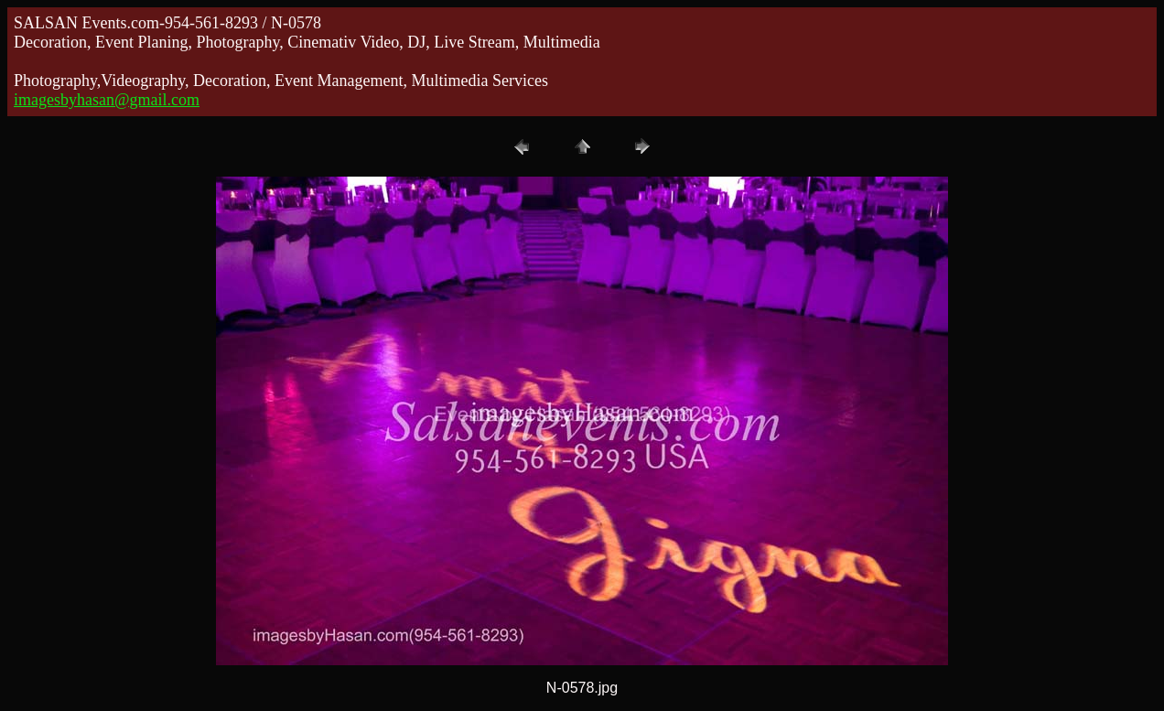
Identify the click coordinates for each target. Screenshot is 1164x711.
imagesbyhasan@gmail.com (106, 100)
